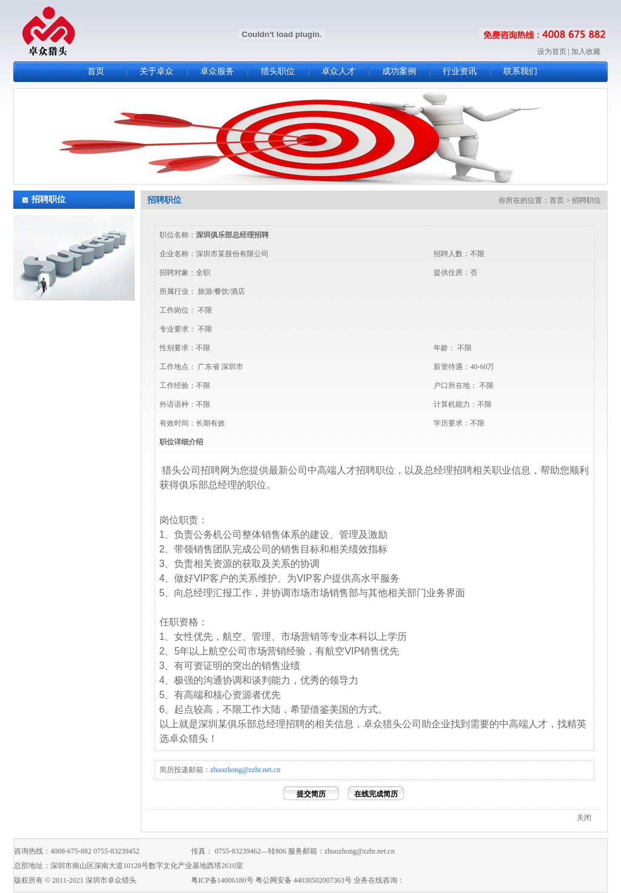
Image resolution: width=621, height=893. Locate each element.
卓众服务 (217, 71)
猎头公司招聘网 (196, 470)
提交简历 (311, 794)
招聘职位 (48, 199)
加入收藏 (585, 51)
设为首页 (551, 51)
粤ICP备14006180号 (222, 880)
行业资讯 (460, 71)
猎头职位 (278, 71)
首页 (95, 71)
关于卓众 (156, 71)
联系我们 (520, 71)
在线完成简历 (376, 794)
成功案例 (399, 71)
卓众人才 (338, 71)
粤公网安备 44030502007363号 (303, 880)
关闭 (584, 817)
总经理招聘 (448, 470)
